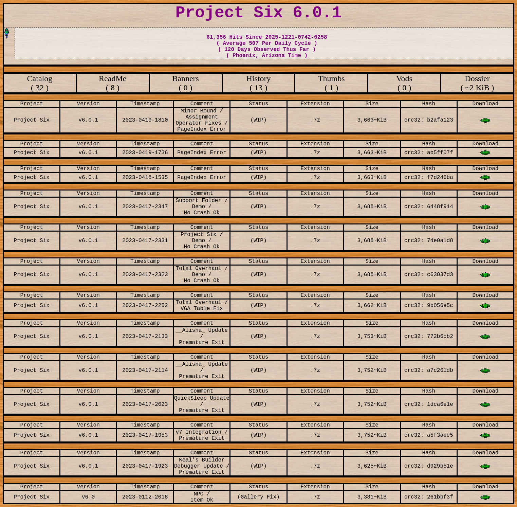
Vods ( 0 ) (404, 83)
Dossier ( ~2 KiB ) (477, 83)
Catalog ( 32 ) (40, 83)
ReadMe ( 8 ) (112, 83)
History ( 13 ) (258, 83)
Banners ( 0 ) (185, 83)
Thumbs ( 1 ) (331, 83)
